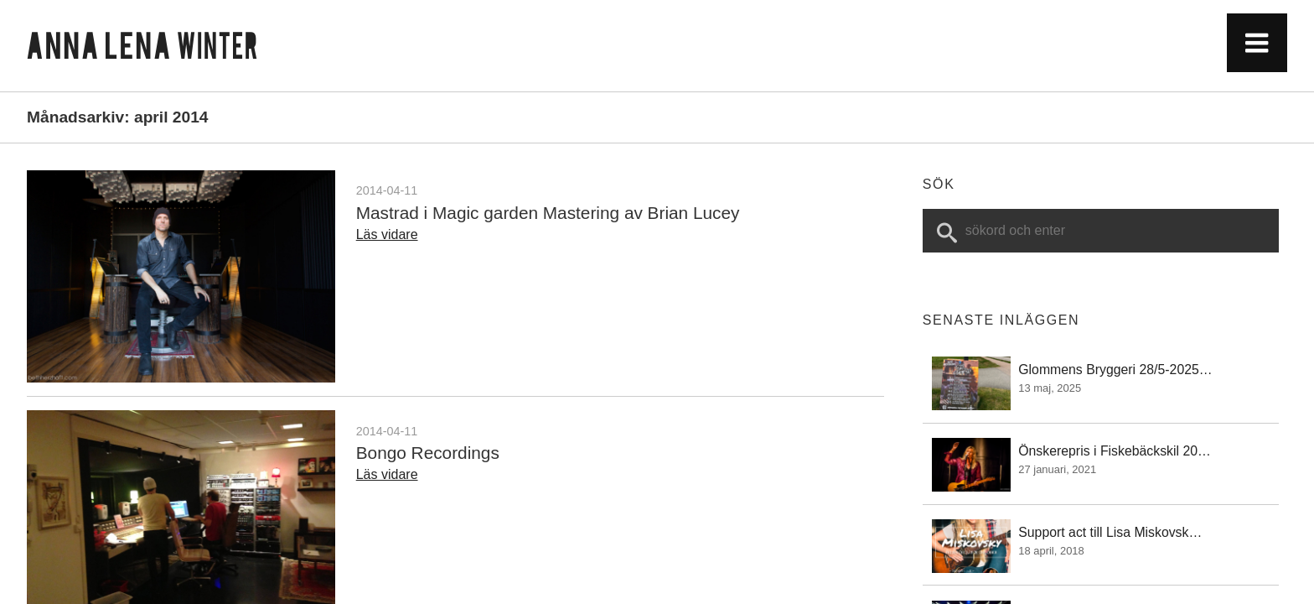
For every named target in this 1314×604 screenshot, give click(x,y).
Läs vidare (387, 234)
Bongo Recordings (427, 452)
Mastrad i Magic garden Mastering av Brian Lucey (548, 212)
